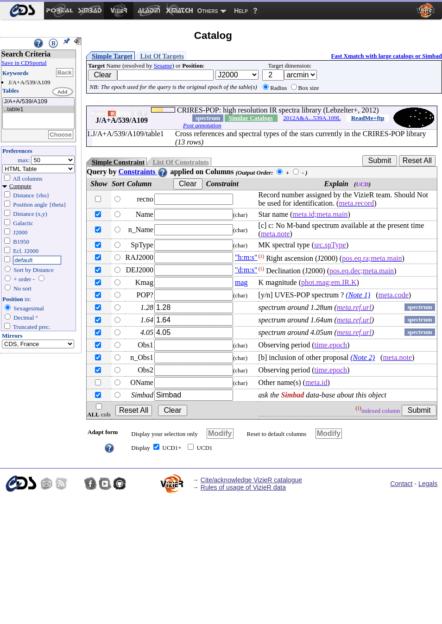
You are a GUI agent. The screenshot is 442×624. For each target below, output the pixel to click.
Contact (401, 483)
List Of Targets (162, 56)
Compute (20, 186)
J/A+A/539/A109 (38, 102)
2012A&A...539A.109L (312, 117)
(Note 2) (362, 357)
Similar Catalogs (251, 117)
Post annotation (202, 125)
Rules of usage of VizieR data (243, 487)
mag (241, 282)
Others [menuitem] (207, 10)
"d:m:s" (246, 270)
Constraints (143, 172)
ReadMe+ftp (368, 117)
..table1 (38, 109)
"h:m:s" (246, 257)
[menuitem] (22, 10)
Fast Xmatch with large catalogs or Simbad (386, 55)
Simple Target (112, 56)
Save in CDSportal (24, 62)
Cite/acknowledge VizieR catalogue (251, 480)
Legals (427, 483)
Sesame (163, 65)
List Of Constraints (180, 162)
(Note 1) (358, 295)
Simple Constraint (118, 162)
